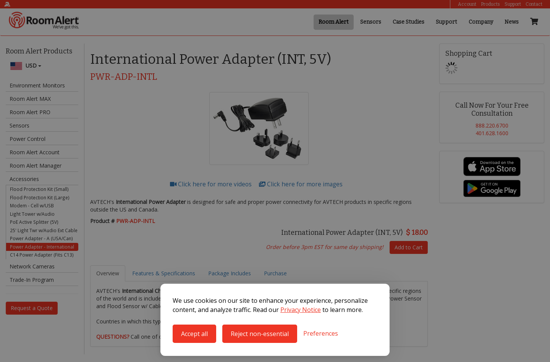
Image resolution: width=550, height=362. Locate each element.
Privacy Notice (300, 309)
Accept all (194, 334)
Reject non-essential (260, 334)
